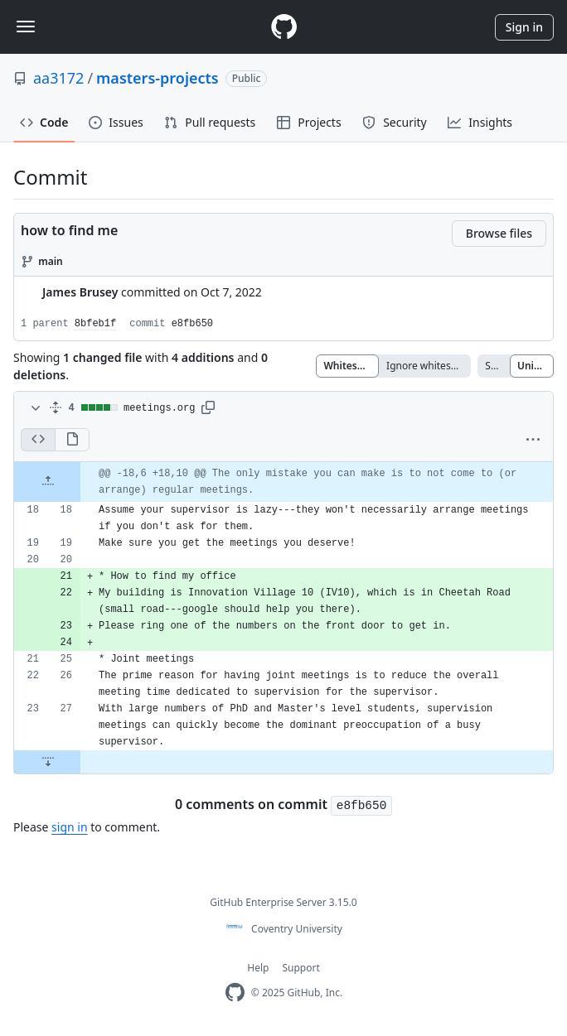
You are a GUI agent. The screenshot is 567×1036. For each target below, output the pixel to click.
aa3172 (58, 78)
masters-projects (157, 78)
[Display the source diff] (38, 439)
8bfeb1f (95, 324)
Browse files (499, 233)
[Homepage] (283, 27)
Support (300, 968)
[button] (208, 408)
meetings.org (159, 408)
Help (258, 968)
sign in (69, 827)
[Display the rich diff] (72, 439)
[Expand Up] (47, 482)
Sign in (524, 27)
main (50, 261)
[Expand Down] (47, 761)
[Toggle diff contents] (34, 408)
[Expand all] (55, 408)
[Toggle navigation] (25, 26)
